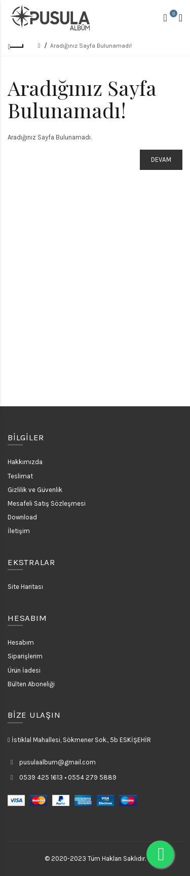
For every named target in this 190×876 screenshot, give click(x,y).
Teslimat (20, 476)
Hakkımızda (25, 462)
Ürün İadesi (24, 670)
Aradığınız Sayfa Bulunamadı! (91, 45)
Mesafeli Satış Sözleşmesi (47, 503)
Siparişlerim (25, 656)
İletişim (19, 531)
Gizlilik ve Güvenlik (35, 490)
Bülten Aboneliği (31, 684)
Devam (161, 159)
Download (22, 517)
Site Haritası (25, 586)
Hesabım (21, 642)
